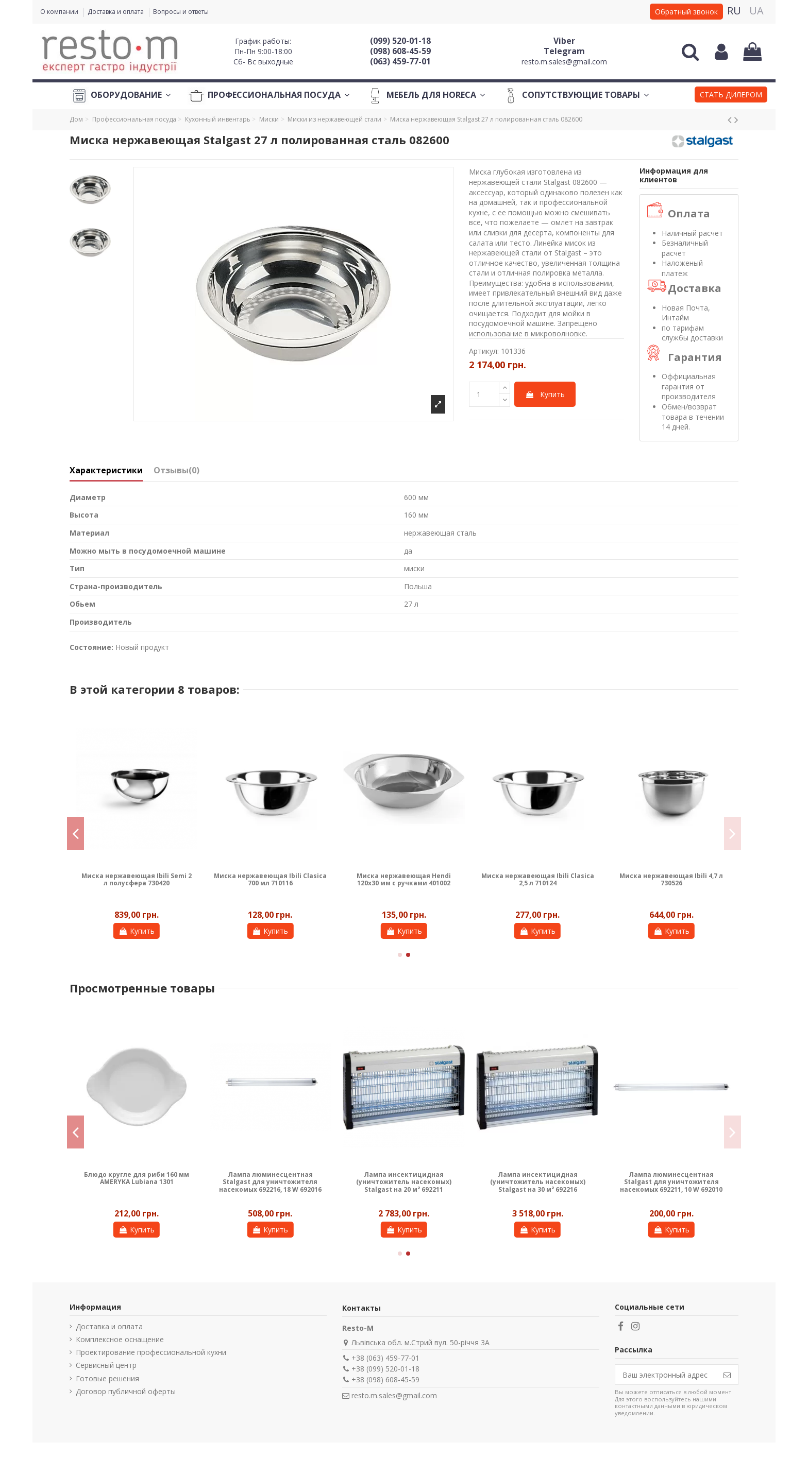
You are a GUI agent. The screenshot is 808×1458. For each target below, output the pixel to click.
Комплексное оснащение (120, 1339)
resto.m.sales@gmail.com (564, 61)
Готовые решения (107, 1378)
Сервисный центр (106, 1365)
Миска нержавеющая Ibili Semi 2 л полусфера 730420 (136, 879)
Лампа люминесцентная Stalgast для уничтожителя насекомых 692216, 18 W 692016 (270, 1182)
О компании (60, 11)
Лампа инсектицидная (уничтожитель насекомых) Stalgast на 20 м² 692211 (403, 1182)
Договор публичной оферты (126, 1391)
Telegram (564, 51)
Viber (564, 40)
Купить (545, 394)
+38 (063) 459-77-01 (385, 1358)
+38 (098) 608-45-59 (385, 1379)
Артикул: (484, 351)
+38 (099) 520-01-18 (385, 1369)
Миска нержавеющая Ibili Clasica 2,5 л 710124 (537, 879)
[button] (730, 95)
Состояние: (91, 647)
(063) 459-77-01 (400, 61)
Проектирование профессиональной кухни (151, 1352)
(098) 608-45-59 (400, 51)
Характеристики (106, 471)
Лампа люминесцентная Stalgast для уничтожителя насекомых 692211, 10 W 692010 (671, 1182)
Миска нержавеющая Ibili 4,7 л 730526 (671, 879)
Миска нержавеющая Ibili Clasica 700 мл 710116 (270, 879)
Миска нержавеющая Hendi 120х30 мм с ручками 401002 (404, 879)
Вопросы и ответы (181, 11)
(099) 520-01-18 (400, 40)
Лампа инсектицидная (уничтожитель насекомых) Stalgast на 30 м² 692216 (537, 1182)
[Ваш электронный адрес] (665, 1374)
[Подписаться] (727, 1374)
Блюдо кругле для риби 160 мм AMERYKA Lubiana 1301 (136, 1178)
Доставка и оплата (116, 11)
